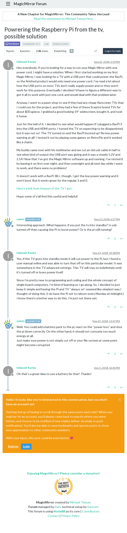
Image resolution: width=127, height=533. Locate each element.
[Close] (119, 399)
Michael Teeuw (80, 502)
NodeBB (59, 511)
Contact (53, 516)
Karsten (92, 507)
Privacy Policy (70, 516)
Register (13, 446)
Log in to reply (113, 51)
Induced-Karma (26, 61)
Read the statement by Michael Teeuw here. (63, 18)
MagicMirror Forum (30, 4)
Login (26, 446)
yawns (20, 219)
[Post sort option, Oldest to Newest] (95, 51)
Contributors (91, 511)
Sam (58, 507)
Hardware (12, 43)
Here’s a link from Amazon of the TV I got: (44, 188)
